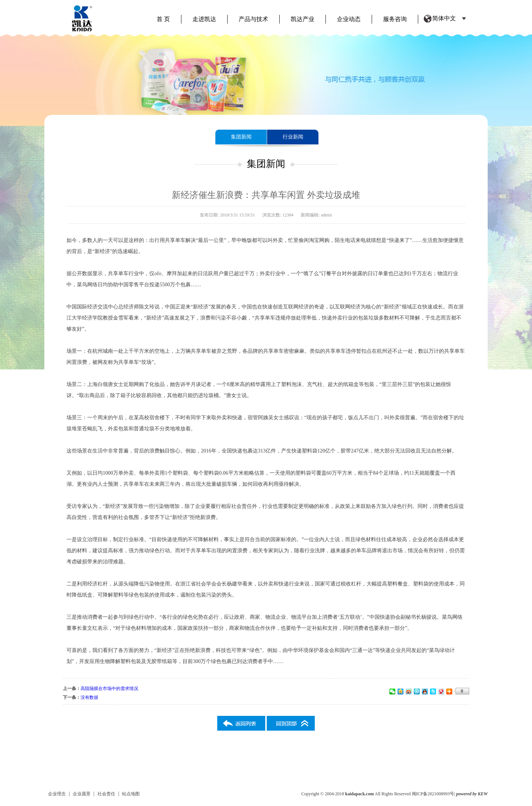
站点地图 (131, 793)
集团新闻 (241, 137)
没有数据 (89, 697)
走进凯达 (204, 19)
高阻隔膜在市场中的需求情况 (109, 688)
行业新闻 (293, 137)
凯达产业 (302, 19)
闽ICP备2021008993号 (433, 793)
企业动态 (349, 19)
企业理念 (57, 793)
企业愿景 (82, 793)
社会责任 (106, 793)
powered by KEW (472, 793)
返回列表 (241, 723)
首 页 (163, 19)
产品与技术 (253, 19)
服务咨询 (395, 19)
